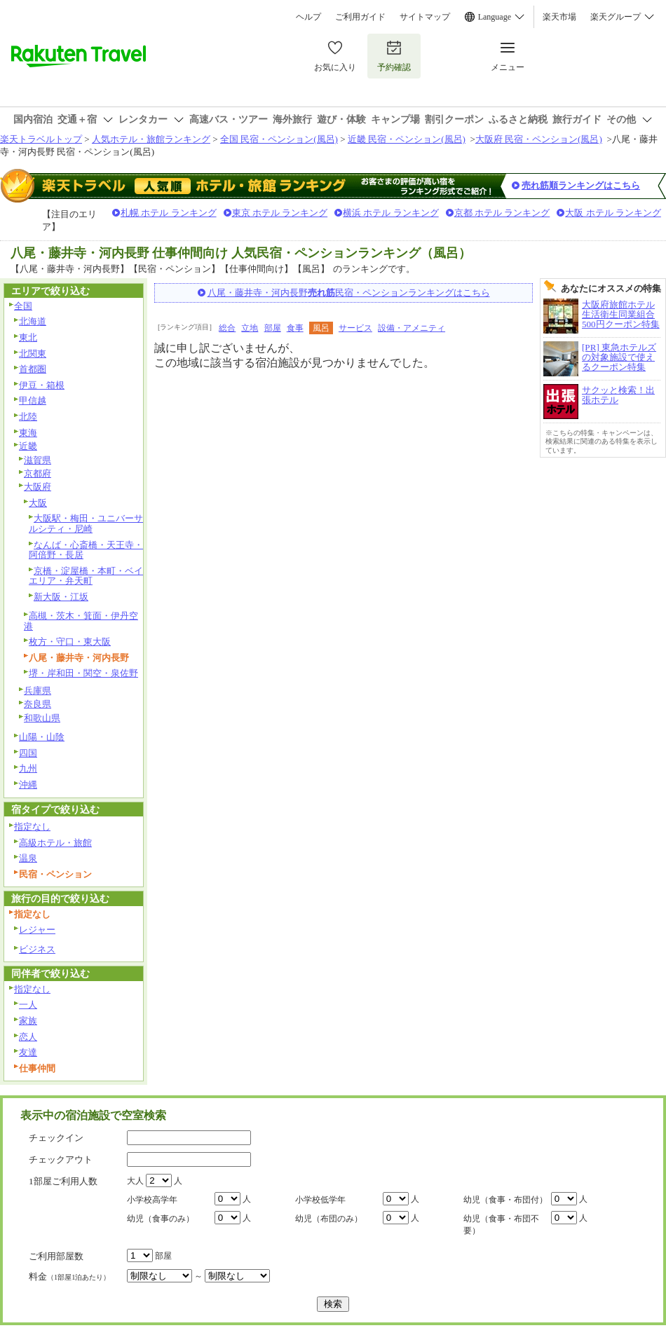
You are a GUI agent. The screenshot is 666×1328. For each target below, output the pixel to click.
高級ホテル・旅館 (55, 842)
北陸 (28, 416)
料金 (69, 1276)
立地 (249, 328)
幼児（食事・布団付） (505, 1200)
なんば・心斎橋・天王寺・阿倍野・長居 (86, 550)
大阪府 (37, 486)
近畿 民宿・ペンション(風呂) (406, 139)
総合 (227, 328)
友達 (28, 1052)
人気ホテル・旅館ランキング (151, 139)
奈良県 (37, 704)
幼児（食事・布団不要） (501, 1224)
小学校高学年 (152, 1200)
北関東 (32, 353)
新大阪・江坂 (61, 596)
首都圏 (32, 369)
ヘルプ (308, 17)
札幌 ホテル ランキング (169, 212)
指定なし (32, 826)
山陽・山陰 (41, 737)
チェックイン (56, 1137)
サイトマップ (425, 17)
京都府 (37, 473)
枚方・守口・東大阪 (70, 641)
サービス (355, 328)
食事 (295, 328)
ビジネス (37, 949)
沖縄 (28, 784)
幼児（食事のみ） (160, 1219)
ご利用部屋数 (56, 1256)
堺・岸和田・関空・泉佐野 (83, 673)
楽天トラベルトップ (41, 139)
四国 (28, 753)
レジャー (37, 929)
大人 (135, 1181)
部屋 (272, 328)
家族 (28, 1020)
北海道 (32, 321)
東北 (28, 337)
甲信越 (32, 400)
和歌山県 (42, 718)
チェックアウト (61, 1159)
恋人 (28, 1037)
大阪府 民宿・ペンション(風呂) (538, 139)
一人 (28, 1004)
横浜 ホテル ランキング (391, 212)
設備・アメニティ (411, 328)
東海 (28, 432)
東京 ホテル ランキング (280, 212)
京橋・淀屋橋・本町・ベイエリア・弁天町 (86, 576)
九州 (28, 768)
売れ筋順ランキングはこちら (581, 185)
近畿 (28, 446)
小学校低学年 (320, 1200)
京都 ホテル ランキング (502, 212)
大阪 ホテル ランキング (613, 212)
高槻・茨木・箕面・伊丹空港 (81, 620)
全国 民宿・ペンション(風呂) (279, 139)
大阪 (38, 503)
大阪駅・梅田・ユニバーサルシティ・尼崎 (86, 523)
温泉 (28, 858)
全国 (23, 306)
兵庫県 (37, 690)
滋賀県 (37, 460)
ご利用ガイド (360, 17)
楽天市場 (559, 17)
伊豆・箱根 (41, 385)
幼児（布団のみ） (328, 1219)
